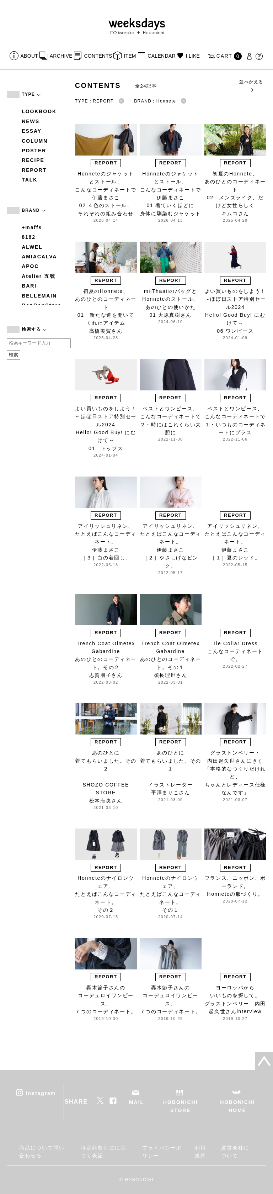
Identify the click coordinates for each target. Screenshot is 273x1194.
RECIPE (33, 160)
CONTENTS (98, 56)
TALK (29, 180)
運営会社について (235, 1151)
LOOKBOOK (39, 111)
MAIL (136, 1102)
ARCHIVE (61, 56)
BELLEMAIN (39, 296)
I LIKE (193, 56)
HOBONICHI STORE (180, 1106)
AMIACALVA (39, 256)
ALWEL (32, 247)
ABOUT (29, 56)
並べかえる (251, 85)
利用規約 (200, 1151)
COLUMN (35, 141)
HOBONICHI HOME (237, 1106)
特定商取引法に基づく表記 (103, 1151)
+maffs (32, 227)
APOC (30, 266)
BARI (29, 286)
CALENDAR (161, 56)
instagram (41, 1093)
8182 (29, 237)
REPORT (34, 170)
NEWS (30, 121)
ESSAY (32, 131)
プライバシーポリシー (162, 1151)
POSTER (34, 150)
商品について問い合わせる (41, 1151)
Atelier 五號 (38, 276)
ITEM (130, 56)
